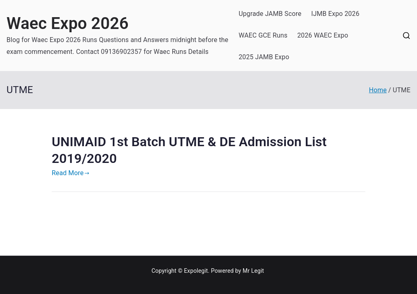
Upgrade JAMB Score (270, 14)
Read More (71, 173)
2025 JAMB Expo (264, 57)
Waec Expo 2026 (68, 23)
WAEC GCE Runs (263, 35)
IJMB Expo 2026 (335, 14)
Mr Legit (253, 270)
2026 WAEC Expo (322, 35)
